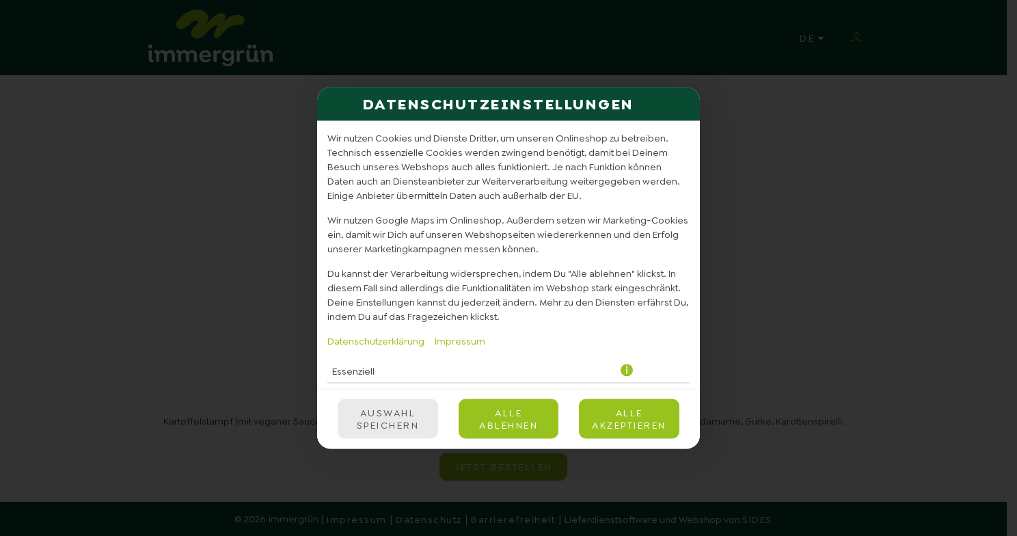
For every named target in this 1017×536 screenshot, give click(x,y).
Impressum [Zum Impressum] (460, 341)
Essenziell (353, 370)
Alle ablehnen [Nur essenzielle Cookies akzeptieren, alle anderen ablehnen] (508, 419)
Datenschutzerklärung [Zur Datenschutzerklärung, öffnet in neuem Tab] (375, 341)
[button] (628, 371)
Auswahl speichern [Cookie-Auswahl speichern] (388, 419)
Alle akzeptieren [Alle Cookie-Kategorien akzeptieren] (629, 419)
